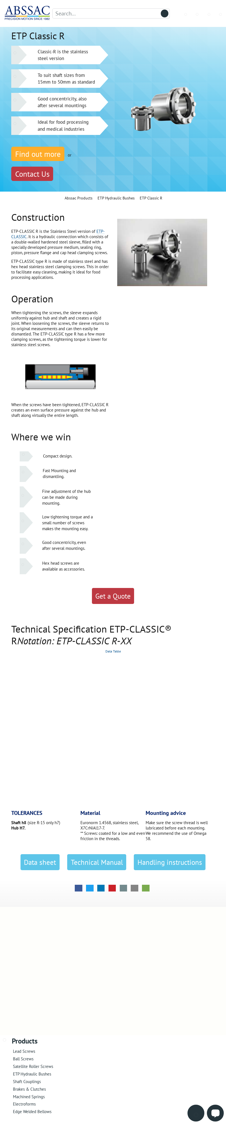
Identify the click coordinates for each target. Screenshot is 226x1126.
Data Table (113, 651)
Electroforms (24, 1104)
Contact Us (32, 174)
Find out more (38, 154)
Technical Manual (97, 862)
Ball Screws (23, 1058)
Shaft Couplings (27, 1081)
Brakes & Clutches (29, 1089)
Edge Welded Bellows (32, 1111)
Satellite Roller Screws (33, 1066)
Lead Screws (24, 1051)
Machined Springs (29, 1096)
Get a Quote (113, 596)
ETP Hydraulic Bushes (32, 1074)
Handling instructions (169, 862)
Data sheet (40, 862)
